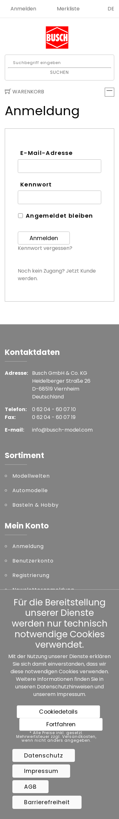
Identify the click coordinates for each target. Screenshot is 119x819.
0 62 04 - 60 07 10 (54, 409)
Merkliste (68, 8)
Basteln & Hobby (35, 505)
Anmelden (23, 8)
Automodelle (30, 490)
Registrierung (31, 575)
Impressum (71, 694)
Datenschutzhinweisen (65, 686)
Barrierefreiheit (47, 802)
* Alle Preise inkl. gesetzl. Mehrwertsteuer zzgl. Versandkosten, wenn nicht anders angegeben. (56, 736)
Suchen (59, 72)
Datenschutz (43, 755)
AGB (30, 787)
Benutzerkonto (33, 560)
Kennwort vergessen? (45, 248)
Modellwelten (31, 476)
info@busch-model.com (62, 429)
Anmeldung (28, 546)
